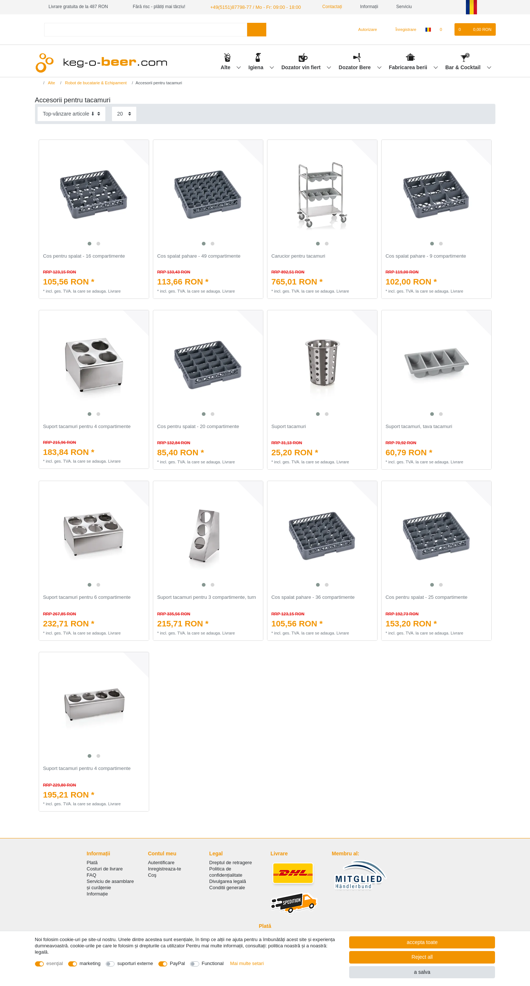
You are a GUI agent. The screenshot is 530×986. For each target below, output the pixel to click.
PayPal (177, 963)
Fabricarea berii (409, 67)
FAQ (91, 874)
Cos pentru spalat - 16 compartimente (84, 255)
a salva (422, 972)
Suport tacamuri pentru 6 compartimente (87, 597)
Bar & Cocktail (463, 67)
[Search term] (146, 29)
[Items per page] (124, 113)
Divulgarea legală (227, 881)
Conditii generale (227, 887)
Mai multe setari (247, 963)
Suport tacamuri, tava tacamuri (419, 426)
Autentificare (161, 862)
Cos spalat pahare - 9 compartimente (426, 255)
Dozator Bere (355, 67)
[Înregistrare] (402, 29)
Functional (213, 963)
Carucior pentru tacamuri (298, 255)
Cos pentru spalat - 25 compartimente (426, 597)
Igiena (257, 67)
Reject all (422, 957)
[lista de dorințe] (445, 29)
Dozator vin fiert (301, 67)
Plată (92, 862)
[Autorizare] (364, 29)
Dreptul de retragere (230, 862)
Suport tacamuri (288, 426)
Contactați (325, 6)
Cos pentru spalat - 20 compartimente (198, 426)
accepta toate (422, 942)
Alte (226, 67)
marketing (90, 963)
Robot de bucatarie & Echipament (95, 82)
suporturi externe (135, 963)
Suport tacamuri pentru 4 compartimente (87, 426)
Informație (97, 893)
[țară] (428, 29)
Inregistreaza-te (164, 868)
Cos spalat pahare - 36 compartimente (313, 597)
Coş (152, 874)
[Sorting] (71, 113)
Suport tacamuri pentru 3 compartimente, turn (206, 597)
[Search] (256, 29)
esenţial (54, 963)
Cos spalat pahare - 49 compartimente (199, 255)
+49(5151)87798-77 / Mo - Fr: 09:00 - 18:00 (252, 6)
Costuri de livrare (105, 868)
